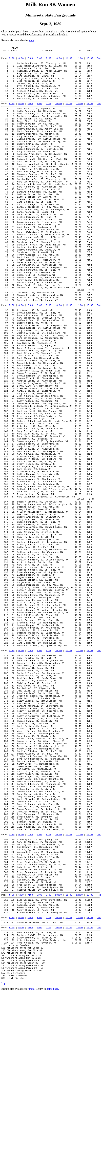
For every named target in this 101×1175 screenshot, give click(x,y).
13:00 (90, 60)
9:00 (48, 60)
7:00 (30, 60)
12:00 (79, 60)
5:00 (11, 60)
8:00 (39, 60)
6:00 (21, 60)
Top (99, 60)
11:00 (69, 60)
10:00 (58, 60)
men (31, 40)
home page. (53, 1167)
